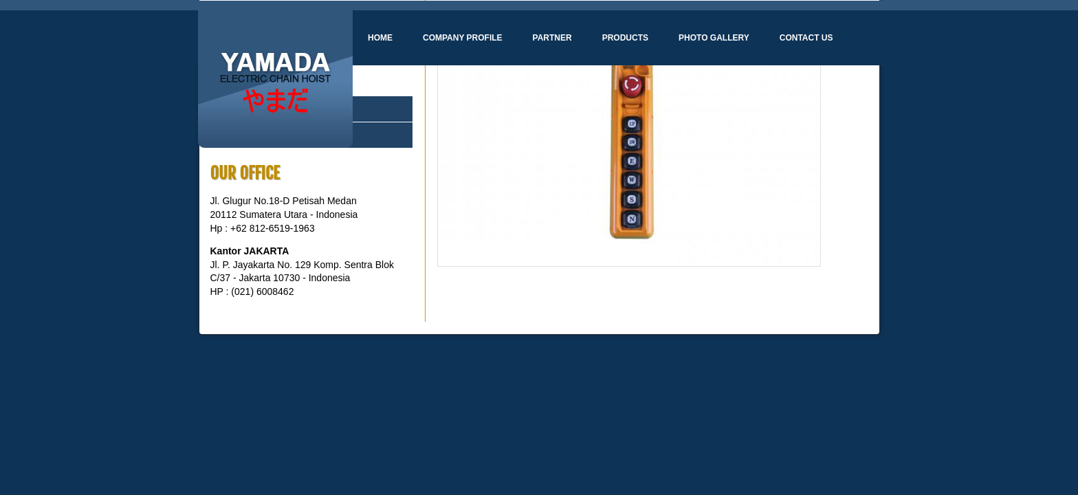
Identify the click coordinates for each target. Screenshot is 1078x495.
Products (625, 38)
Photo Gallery (714, 38)
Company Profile (463, 38)
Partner (552, 38)
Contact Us (806, 38)
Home (380, 38)
